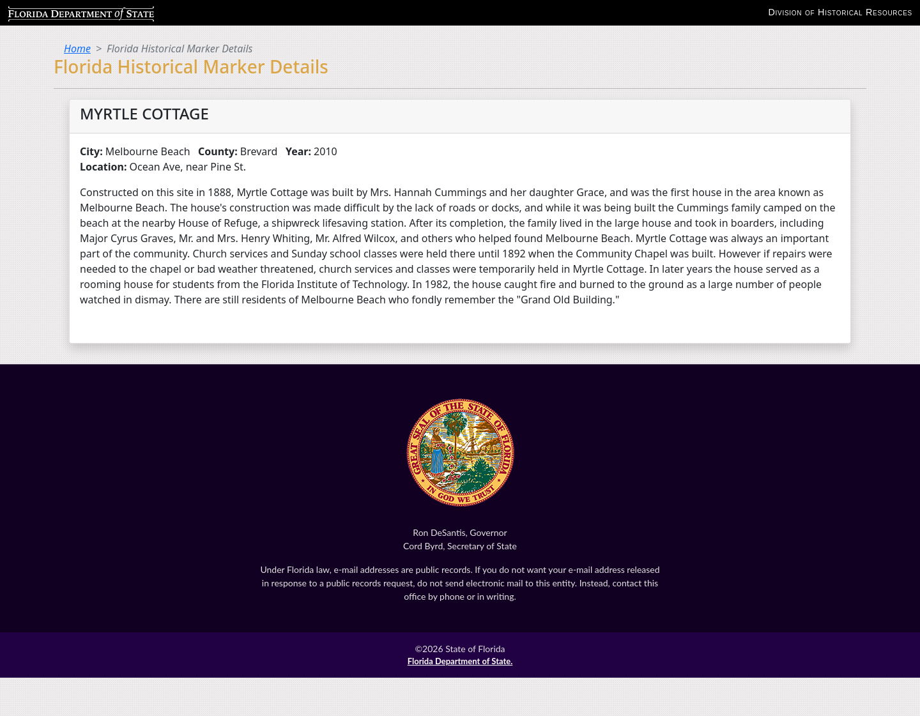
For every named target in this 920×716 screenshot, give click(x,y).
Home (77, 49)
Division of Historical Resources (840, 12)
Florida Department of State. (460, 661)
